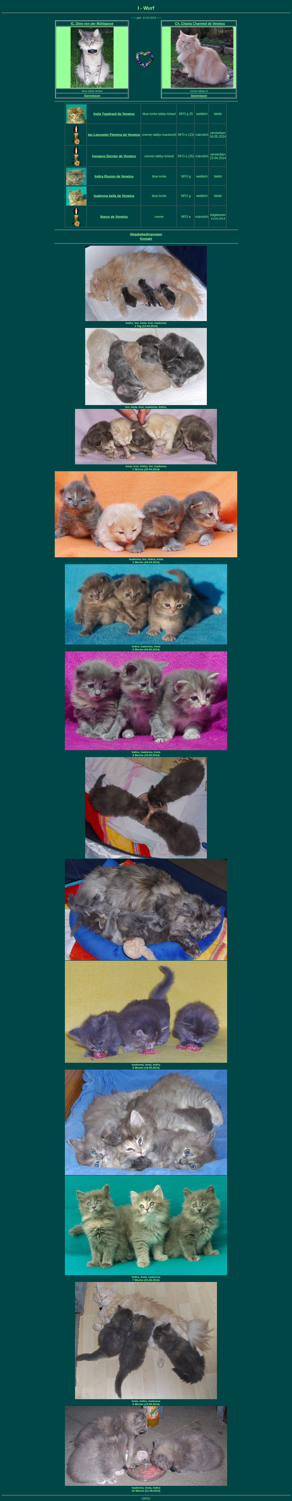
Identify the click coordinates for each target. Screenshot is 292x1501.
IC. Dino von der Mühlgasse (92, 23)
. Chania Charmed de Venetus (200, 23)
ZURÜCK (146, 1498)
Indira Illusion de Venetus (114, 176)
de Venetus (114, 134)
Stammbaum (92, 95)
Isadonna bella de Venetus (114, 196)
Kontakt (146, 238)
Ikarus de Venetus (114, 216)
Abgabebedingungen (146, 234)
